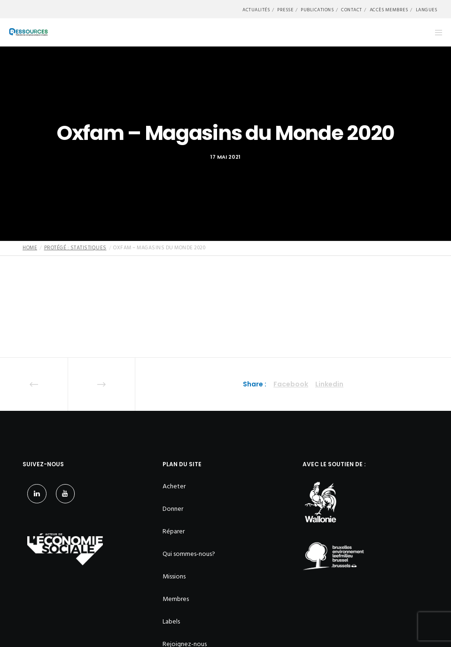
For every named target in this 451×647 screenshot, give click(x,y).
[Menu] (435, 32)
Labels (171, 621)
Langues (426, 10)
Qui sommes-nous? (189, 553)
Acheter (174, 486)
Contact (351, 10)
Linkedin (329, 384)
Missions (174, 576)
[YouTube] (65, 493)
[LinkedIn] (37, 493)
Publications (317, 10)
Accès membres (389, 10)
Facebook (290, 384)
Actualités (256, 10)
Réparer (174, 531)
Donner (173, 508)
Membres (176, 598)
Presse (285, 10)
